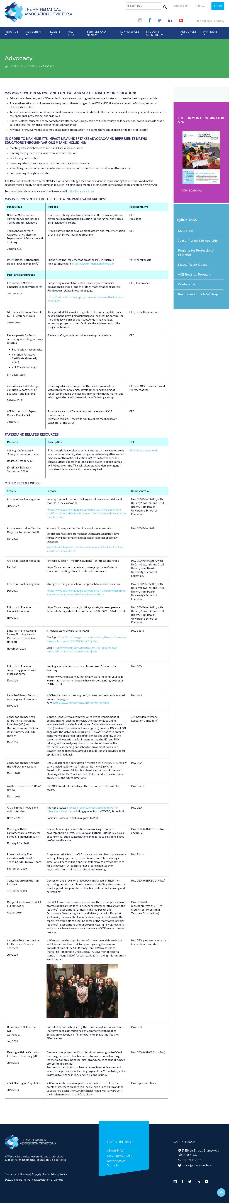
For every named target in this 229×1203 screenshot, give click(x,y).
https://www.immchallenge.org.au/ (93, 263)
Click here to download (143, 450)
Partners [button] (210, 31)
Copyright (38, 1174)
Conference (186, 284)
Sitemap (25, 1174)
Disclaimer (12, 1174)
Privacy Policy (58, 1174)
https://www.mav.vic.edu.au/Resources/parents (81, 703)
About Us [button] (11, 31)
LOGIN (218, 6)
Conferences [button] (129, 31)
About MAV (115, 1150)
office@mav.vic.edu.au (81, 191)
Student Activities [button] (153, 33)
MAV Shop (71, 33)
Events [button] (55, 31)
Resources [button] (188, 31)
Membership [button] (34, 31)
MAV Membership (119, 1155)
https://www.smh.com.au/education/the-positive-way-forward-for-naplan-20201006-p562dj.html (82, 649)
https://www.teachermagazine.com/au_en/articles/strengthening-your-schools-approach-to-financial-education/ (87, 592)
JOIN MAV (199, 6)
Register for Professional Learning (196, 253)
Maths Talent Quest (192, 264)
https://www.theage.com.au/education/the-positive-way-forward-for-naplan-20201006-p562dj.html (86, 639)
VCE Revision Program (194, 274)
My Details (185, 231)
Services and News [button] (96, 33)
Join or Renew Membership (198, 240)
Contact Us (180, 6)
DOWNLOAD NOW (192, 190)
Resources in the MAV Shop (198, 294)
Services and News (24, 66)
